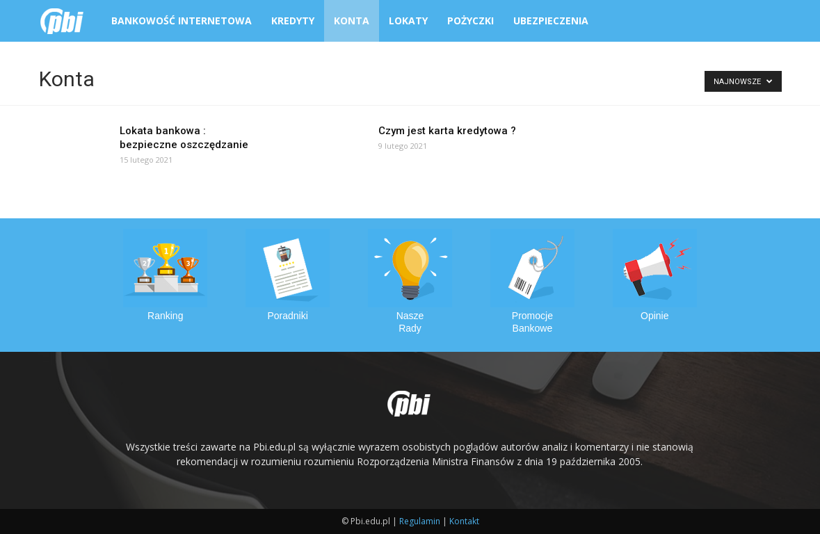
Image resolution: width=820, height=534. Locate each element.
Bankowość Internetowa (181, 20)
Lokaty (408, 20)
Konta (351, 20)
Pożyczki (470, 20)
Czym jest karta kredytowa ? (447, 130)
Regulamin (419, 521)
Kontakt (464, 521)
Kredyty (292, 20)
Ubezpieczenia (550, 20)
